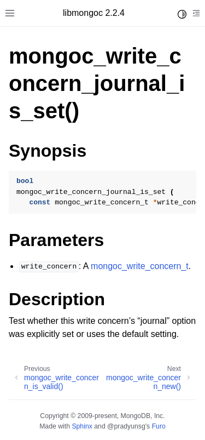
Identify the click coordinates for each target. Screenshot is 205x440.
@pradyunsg (126, 426)
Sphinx (82, 426)
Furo (159, 426)
